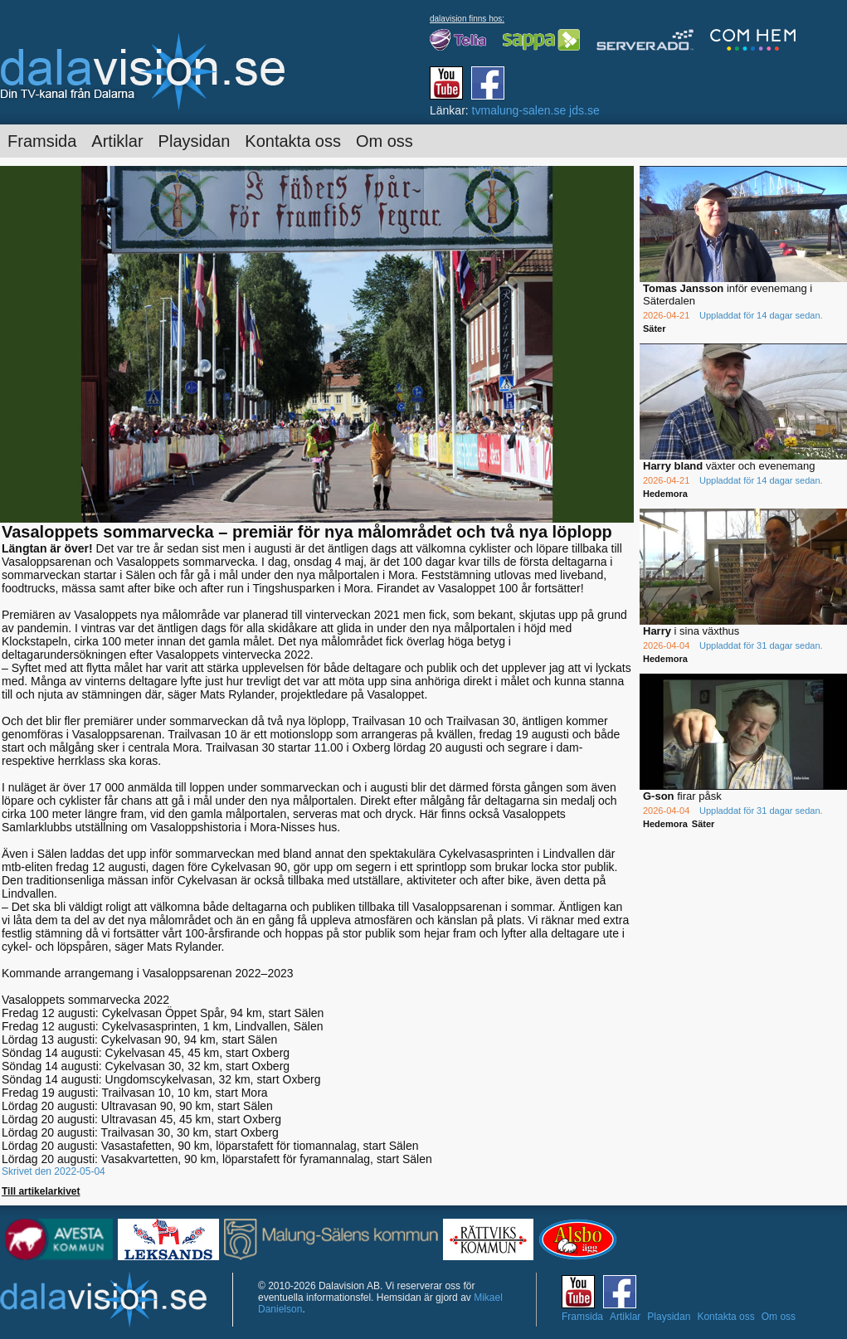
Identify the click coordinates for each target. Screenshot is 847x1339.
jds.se (584, 110)
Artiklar (117, 141)
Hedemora (665, 494)
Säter (654, 329)
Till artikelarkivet (41, 1191)
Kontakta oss (293, 141)
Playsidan (194, 141)
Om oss (384, 141)
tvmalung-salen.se (519, 110)
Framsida (41, 141)
